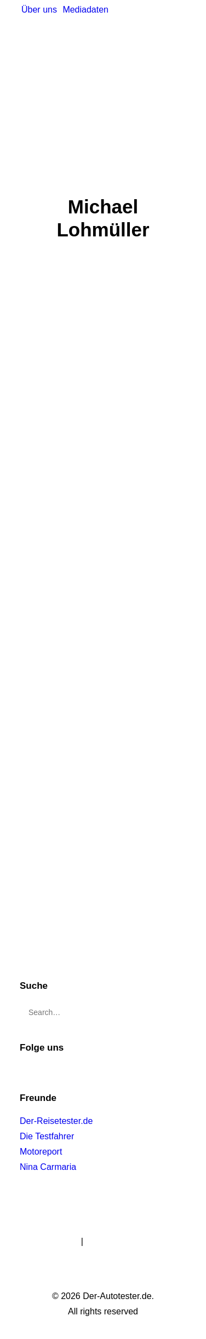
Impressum (56, 1241)
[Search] (103, 1012)
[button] (176, 1007)
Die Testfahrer (47, 1136)
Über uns (39, 9)
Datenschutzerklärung (128, 1241)
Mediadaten (85, 9)
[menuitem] (39, 10)
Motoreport (41, 1151)
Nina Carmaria (48, 1167)
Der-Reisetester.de (56, 1121)
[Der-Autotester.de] (69, 40)
